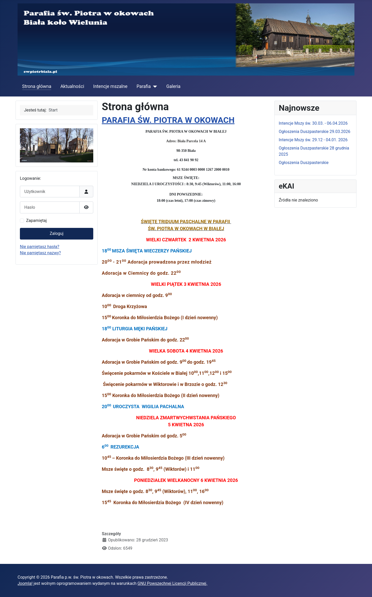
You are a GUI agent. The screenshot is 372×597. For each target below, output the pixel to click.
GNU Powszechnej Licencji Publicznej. (172, 583)
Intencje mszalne (110, 86)
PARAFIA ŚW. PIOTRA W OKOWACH (168, 120)
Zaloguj (57, 233)
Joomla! (25, 583)
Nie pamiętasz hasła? (39, 246)
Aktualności (72, 86)
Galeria (173, 86)
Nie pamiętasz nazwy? (40, 252)
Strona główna (36, 86)
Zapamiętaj (36, 220)
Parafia (144, 86)
